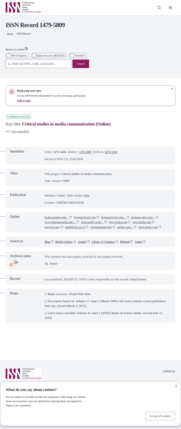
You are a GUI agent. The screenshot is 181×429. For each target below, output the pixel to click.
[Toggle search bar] (158, 7)
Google (84, 242)
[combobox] (36, 64)
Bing (48, 242)
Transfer (79, 55)
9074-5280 (112, 152)
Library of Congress (107, 242)
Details (51, 264)
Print (87, 196)
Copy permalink (18, 131)
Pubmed (130, 242)
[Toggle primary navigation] (170, 7)
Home (10, 33)
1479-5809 (86, 152)
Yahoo (145, 242)
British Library (65, 242)
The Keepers (19, 55)
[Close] (176, 385)
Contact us (168, 371)
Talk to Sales (24, 100)
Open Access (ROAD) (50, 55)
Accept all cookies (159, 415)
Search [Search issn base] (80, 64)
